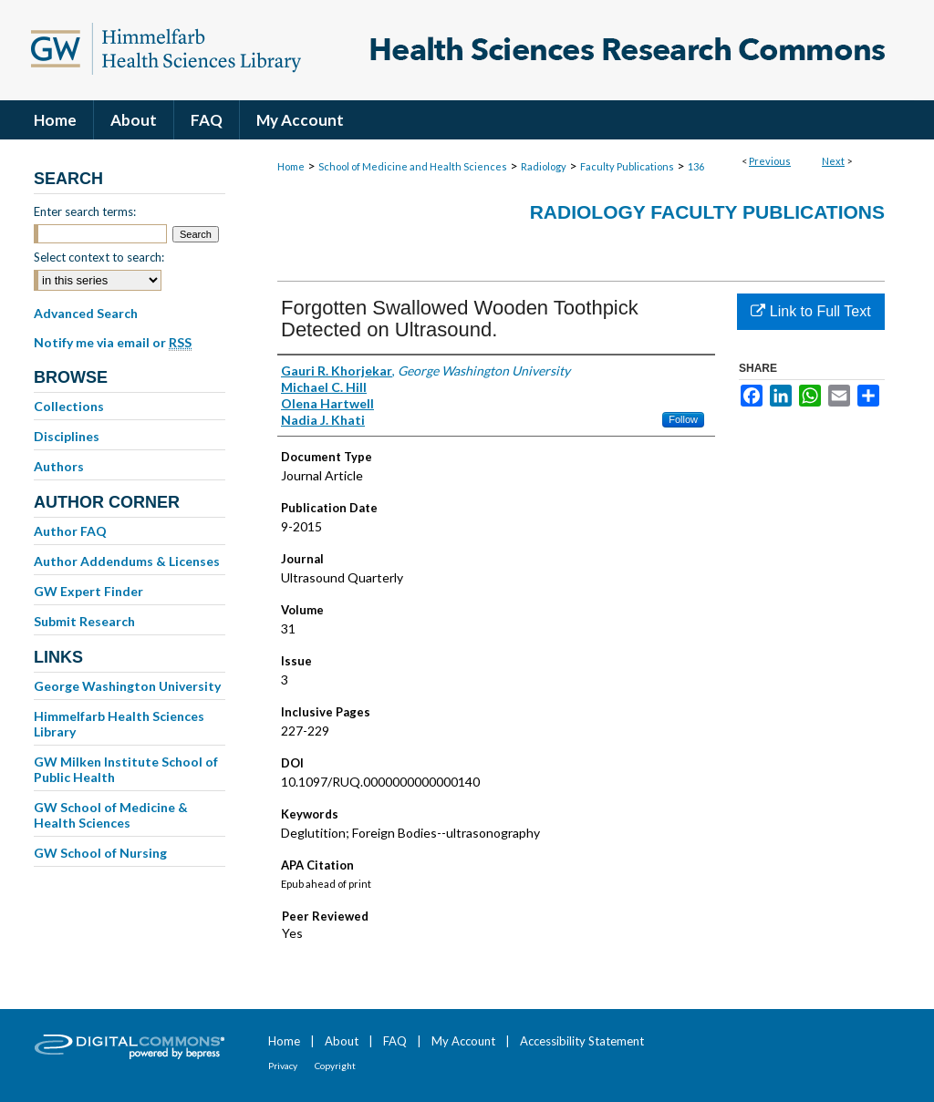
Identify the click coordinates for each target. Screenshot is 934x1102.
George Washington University (127, 686)
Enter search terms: (85, 211)
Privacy (282, 1065)
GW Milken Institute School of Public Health (126, 769)
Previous (770, 161)
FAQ (395, 1041)
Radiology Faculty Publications (707, 211)
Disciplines (66, 436)
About (341, 1041)
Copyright (335, 1065)
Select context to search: (99, 257)
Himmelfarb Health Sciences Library (119, 723)
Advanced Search (86, 313)
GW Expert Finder (88, 591)
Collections (69, 406)
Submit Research (84, 621)
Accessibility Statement (582, 1041)
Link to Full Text (810, 311)
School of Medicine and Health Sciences (412, 166)
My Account (463, 1041)
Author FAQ (70, 531)
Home (291, 166)
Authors (59, 466)
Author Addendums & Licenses (127, 561)
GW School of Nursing (100, 852)
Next (833, 161)
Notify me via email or (113, 343)
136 (696, 166)
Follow (683, 419)
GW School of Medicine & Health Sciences (111, 814)
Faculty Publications (627, 166)
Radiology (543, 166)
